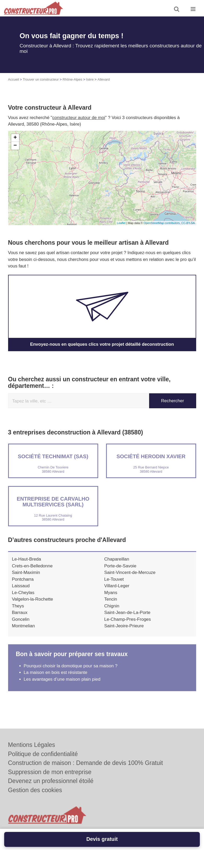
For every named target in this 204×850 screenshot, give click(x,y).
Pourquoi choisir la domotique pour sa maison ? (71, 665)
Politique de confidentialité (43, 754)
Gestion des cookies (35, 790)
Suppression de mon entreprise (50, 772)
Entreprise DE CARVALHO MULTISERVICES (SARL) (53, 501)
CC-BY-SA (188, 223)
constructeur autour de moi (78, 117)
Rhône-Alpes (72, 79)
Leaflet (121, 223)
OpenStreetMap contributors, (162, 223)
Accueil (13, 79)
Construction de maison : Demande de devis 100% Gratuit (85, 762)
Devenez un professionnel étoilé (51, 781)
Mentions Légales (31, 744)
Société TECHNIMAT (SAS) (53, 456)
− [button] (15, 146)
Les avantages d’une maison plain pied (62, 679)
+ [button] (15, 138)
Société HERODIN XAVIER (150, 456)
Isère (90, 79)
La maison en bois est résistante (56, 672)
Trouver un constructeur (41, 79)
